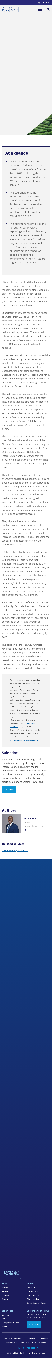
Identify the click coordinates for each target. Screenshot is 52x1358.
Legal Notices (30, 1339)
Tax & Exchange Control (15, 850)
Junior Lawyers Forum (37, 1303)
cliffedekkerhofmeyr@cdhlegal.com (24, 740)
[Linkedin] (28, 1348)
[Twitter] (19, 1348)
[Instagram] (23, 1348)
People (5, 1291)
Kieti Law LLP (33, 1295)
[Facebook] (14, 1348)
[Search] (48, 9)
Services (6, 1319)
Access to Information (12, 1339)
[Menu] (41, 9)
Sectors (5, 1315)
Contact (6, 1299)
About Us (31, 1287)
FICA (34, 1343)
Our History (32, 1291)
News (4, 1326)
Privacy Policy (11, 1343)
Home (5, 1287)
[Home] (10, 10)
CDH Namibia (33, 1299)
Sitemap (42, 1343)
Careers (5, 1295)
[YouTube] (33, 1348)
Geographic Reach (10, 1323)
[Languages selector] (43, 3)
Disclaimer (25, 1343)
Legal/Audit (43, 1339)
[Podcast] (38, 1348)
